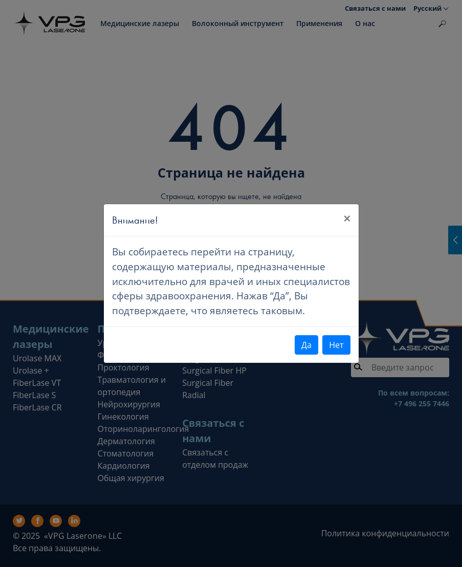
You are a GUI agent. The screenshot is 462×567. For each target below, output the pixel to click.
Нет (336, 345)
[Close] (347, 218)
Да (306, 345)
